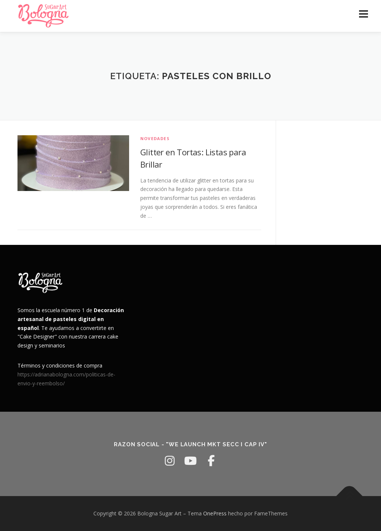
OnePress (215, 513)
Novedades (155, 138)
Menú (363, 13)
